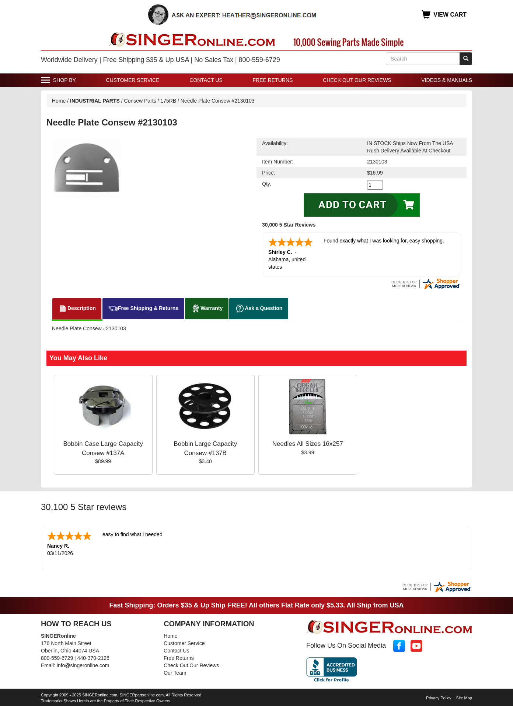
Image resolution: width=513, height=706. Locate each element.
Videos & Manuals (446, 80)
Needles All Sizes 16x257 (307, 443)
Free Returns (273, 80)
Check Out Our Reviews (357, 80)
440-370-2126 (93, 658)
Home (59, 101)
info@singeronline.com (83, 665)
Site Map (464, 698)
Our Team (175, 673)
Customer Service (133, 80)
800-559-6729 (57, 658)
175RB (168, 101)
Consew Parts (140, 101)
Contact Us (206, 80)
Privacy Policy (438, 698)
